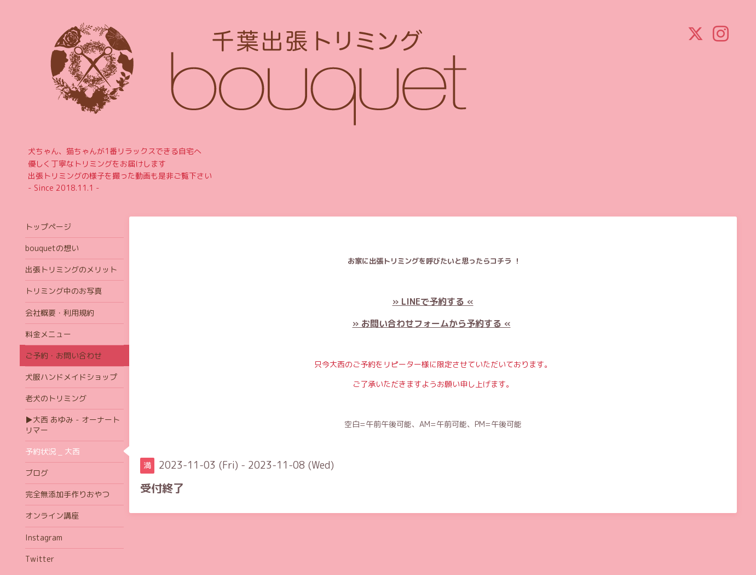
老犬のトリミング (55, 398)
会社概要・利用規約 (59, 313)
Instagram (43, 537)
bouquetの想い (52, 248)
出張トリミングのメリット (71, 269)
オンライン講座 (52, 515)
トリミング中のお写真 (63, 291)
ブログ (36, 473)
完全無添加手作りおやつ (67, 494)
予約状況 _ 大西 (52, 451)
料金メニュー (48, 334)
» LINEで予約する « (433, 301)
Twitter (39, 559)
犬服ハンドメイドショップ (71, 377)
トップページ (48, 226)
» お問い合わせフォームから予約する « (432, 323)
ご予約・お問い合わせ (63, 355)
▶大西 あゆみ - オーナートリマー (72, 424)
